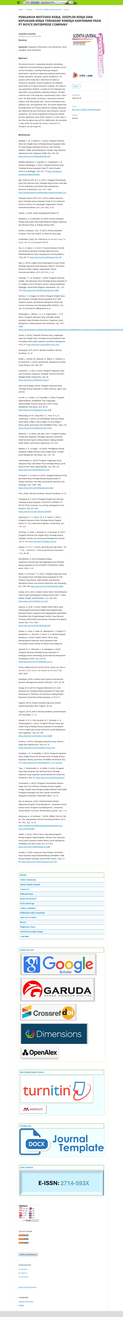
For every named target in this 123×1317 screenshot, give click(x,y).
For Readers (23, 1269)
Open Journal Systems (28, 1287)
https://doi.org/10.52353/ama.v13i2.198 (45, 257)
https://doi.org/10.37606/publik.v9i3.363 (34, 156)
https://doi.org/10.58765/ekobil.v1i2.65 (34, 470)
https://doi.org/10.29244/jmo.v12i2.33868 (35, 736)
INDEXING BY (27, 950)
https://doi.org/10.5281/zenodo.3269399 (35, 511)
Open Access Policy (28, 917)
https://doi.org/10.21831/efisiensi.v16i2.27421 (37, 747)
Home (21, 9)
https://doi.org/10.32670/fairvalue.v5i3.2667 (36, 488)
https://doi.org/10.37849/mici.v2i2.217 (34, 380)
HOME (23, 875)
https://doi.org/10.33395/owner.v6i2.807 (35, 625)
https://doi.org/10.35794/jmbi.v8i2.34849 (47, 586)
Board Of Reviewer (28, 899)
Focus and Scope (27, 903)
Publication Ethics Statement (32, 913)
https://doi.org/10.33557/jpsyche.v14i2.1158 (39, 862)
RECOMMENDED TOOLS (32, 1072)
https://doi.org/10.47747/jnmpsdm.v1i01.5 (35, 661)
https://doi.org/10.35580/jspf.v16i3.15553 (35, 428)
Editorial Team (26, 894)
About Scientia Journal (30, 884)
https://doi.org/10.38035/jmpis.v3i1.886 (34, 847)
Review (23, 922)
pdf (77, 86)
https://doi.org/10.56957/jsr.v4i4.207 (50, 777)
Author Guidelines (28, 908)
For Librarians (24, 1277)
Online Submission (28, 880)
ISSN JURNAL (26, 1167)
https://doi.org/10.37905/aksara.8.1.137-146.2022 (42, 762)
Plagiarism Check (27, 927)
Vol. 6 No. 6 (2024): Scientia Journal (48, 9)
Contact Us (25, 889)
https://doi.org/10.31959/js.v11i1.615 (33, 601)
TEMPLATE (26, 1126)
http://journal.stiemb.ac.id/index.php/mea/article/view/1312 (42, 192)
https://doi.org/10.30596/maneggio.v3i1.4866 (40, 290)
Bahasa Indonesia (26, 1301)
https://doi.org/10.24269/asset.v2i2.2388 (35, 410)
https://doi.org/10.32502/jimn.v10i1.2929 (43, 344)
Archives (29, 9)
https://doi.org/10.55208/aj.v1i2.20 (42, 541)
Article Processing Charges (31, 932)
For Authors (23, 1273)
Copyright (24, 936)
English (21, 1305)
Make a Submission (28, 1254)
